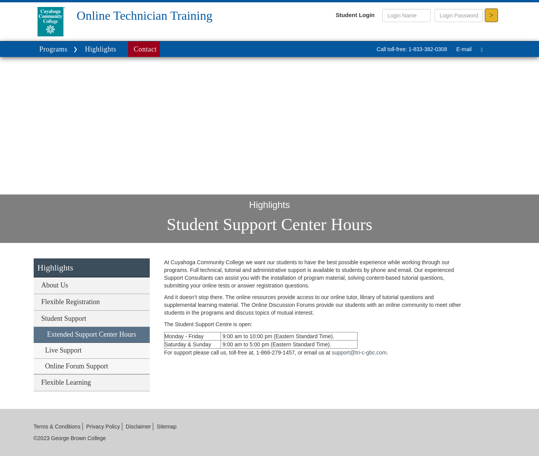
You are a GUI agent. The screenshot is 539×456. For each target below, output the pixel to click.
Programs (59, 49)
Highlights (100, 49)
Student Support (64, 318)
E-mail (464, 49)
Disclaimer (138, 426)
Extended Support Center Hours (91, 334)
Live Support (63, 350)
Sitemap (166, 426)
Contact (145, 49)
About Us (54, 285)
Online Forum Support (76, 366)
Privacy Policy (103, 426)
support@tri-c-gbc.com (359, 352)
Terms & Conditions (57, 426)
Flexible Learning (66, 382)
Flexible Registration (70, 302)
